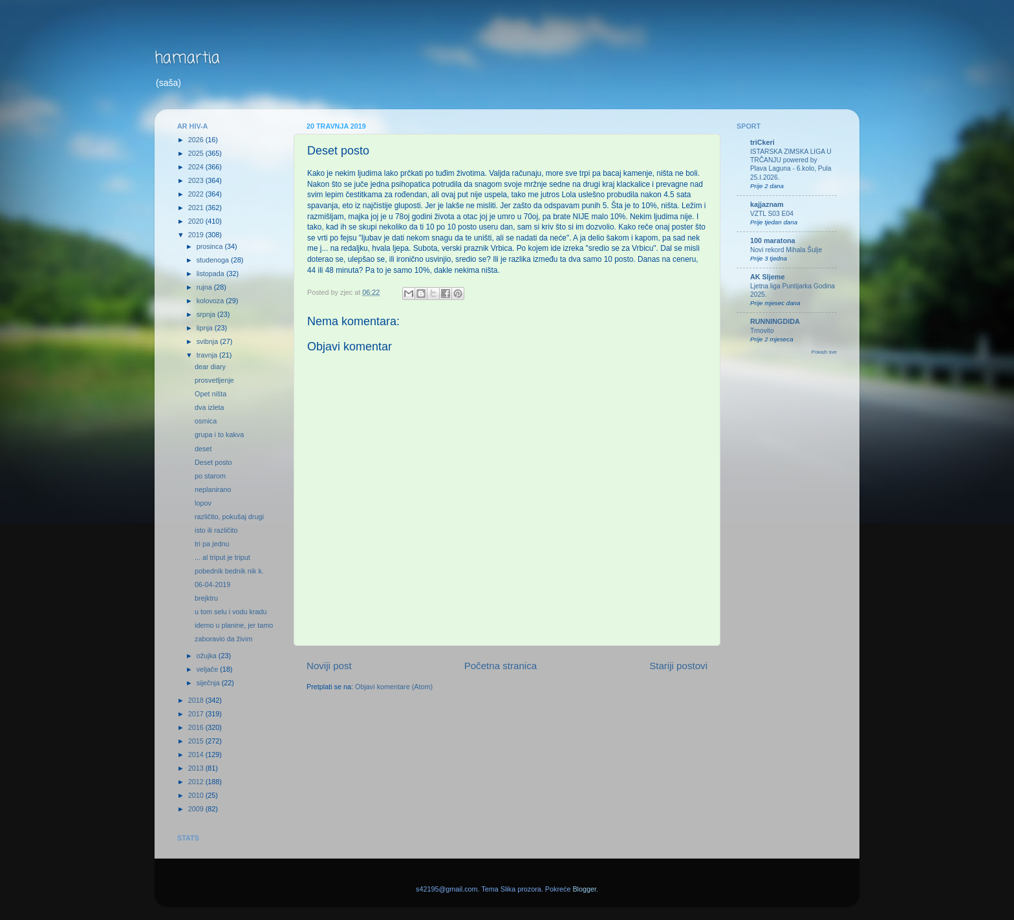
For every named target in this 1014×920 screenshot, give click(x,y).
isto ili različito (216, 530)
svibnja (209, 341)
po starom (210, 476)
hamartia (187, 58)
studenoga (214, 260)
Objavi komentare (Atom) (394, 686)
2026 (197, 140)
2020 (197, 221)
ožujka (208, 655)
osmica (206, 421)
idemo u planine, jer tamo (234, 625)
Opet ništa (210, 394)
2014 (197, 754)
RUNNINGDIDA (775, 321)
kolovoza (211, 301)
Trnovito (762, 330)
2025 (197, 153)
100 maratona (772, 240)
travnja (208, 355)
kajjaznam (767, 204)
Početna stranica (500, 665)
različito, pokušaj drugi (229, 516)
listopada (211, 273)
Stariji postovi (678, 665)
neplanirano (213, 489)
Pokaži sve (824, 352)
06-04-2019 (212, 584)
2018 (197, 700)
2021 (197, 207)
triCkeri (762, 142)
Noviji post (329, 665)
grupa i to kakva (219, 434)
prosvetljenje (214, 380)
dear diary (210, 366)
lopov (203, 503)
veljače (209, 669)
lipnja (206, 328)
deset (203, 449)
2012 (197, 782)
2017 (197, 714)
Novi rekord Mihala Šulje (786, 249)
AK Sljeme (767, 277)
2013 (197, 768)
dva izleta (209, 407)
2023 (197, 180)
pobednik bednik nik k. (229, 571)
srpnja (207, 314)
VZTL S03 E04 (771, 213)
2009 (197, 809)
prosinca (211, 246)
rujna (205, 287)
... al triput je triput (222, 557)
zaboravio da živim (223, 639)
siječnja (209, 683)
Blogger (584, 889)
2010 (197, 795)
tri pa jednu (212, 544)
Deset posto (213, 462)
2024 (197, 167)
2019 (197, 235)
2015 (197, 741)
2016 (197, 727)
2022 (197, 194)
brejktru (206, 598)
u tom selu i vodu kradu (231, 611)
